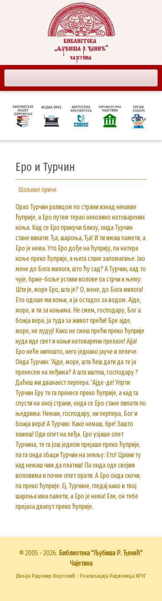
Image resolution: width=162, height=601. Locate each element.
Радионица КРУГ (128, 576)
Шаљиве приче (37, 190)
